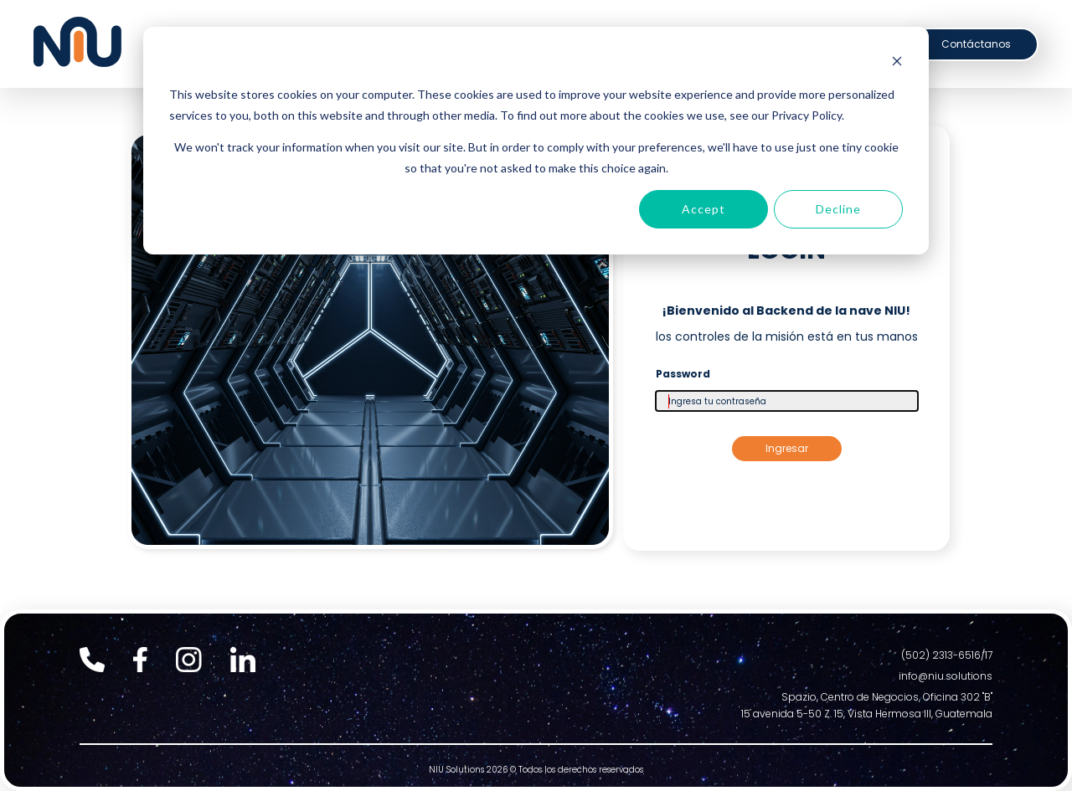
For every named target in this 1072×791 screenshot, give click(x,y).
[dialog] (536, 140)
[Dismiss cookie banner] (897, 63)
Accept (703, 209)
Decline (838, 209)
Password (683, 374)
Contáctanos (976, 44)
